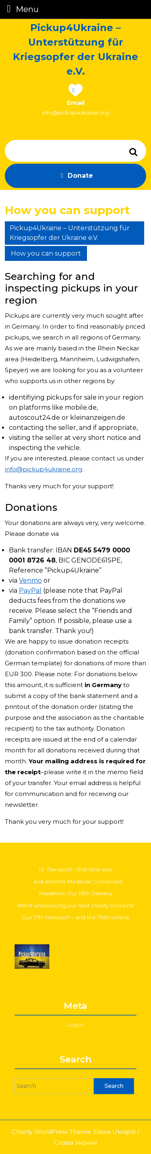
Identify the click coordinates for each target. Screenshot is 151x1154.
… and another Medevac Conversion (75, 884)
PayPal (30, 590)
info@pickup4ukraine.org (75, 112)
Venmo (30, 580)
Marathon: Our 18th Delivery (76, 893)
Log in (75, 1022)
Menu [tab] (21, 8)
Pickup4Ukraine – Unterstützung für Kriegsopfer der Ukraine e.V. (70, 233)
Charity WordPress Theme (51, 1131)
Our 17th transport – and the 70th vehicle (75, 911)
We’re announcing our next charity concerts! (75, 903)
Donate (75, 175)
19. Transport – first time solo (75, 875)
